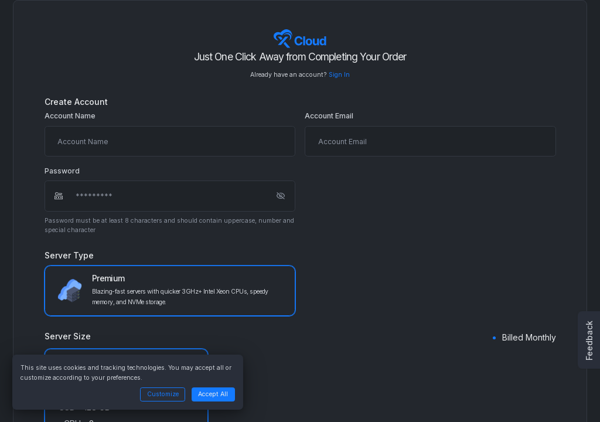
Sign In (339, 75)
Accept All (213, 394)
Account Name (70, 116)
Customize (163, 394)
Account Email (329, 116)
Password (62, 171)
